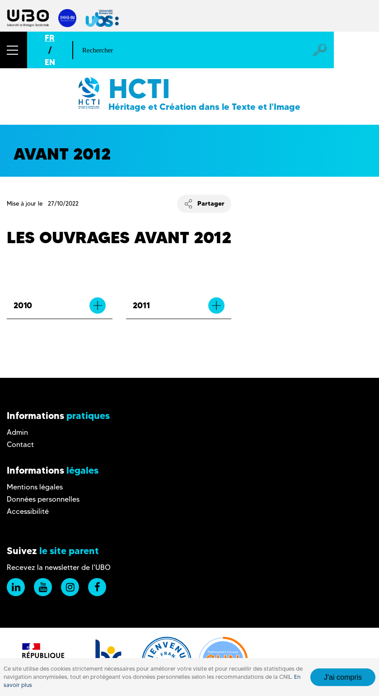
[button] (13, 50)
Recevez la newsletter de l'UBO (59, 567)
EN (50, 62)
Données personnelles (43, 499)
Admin (17, 432)
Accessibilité (28, 511)
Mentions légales (35, 487)
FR (50, 38)
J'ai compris (343, 677)
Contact (20, 444)
